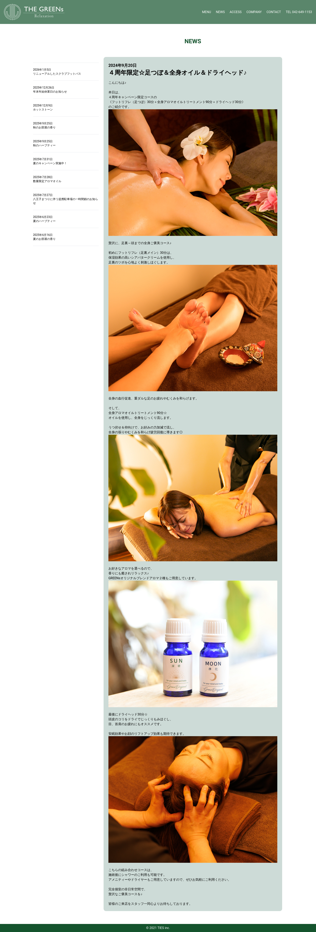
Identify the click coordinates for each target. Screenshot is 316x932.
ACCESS (235, 12)
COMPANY (254, 12)
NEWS (220, 12)
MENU (206, 12)
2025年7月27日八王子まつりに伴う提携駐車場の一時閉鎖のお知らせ (65, 199)
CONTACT (273, 12)
